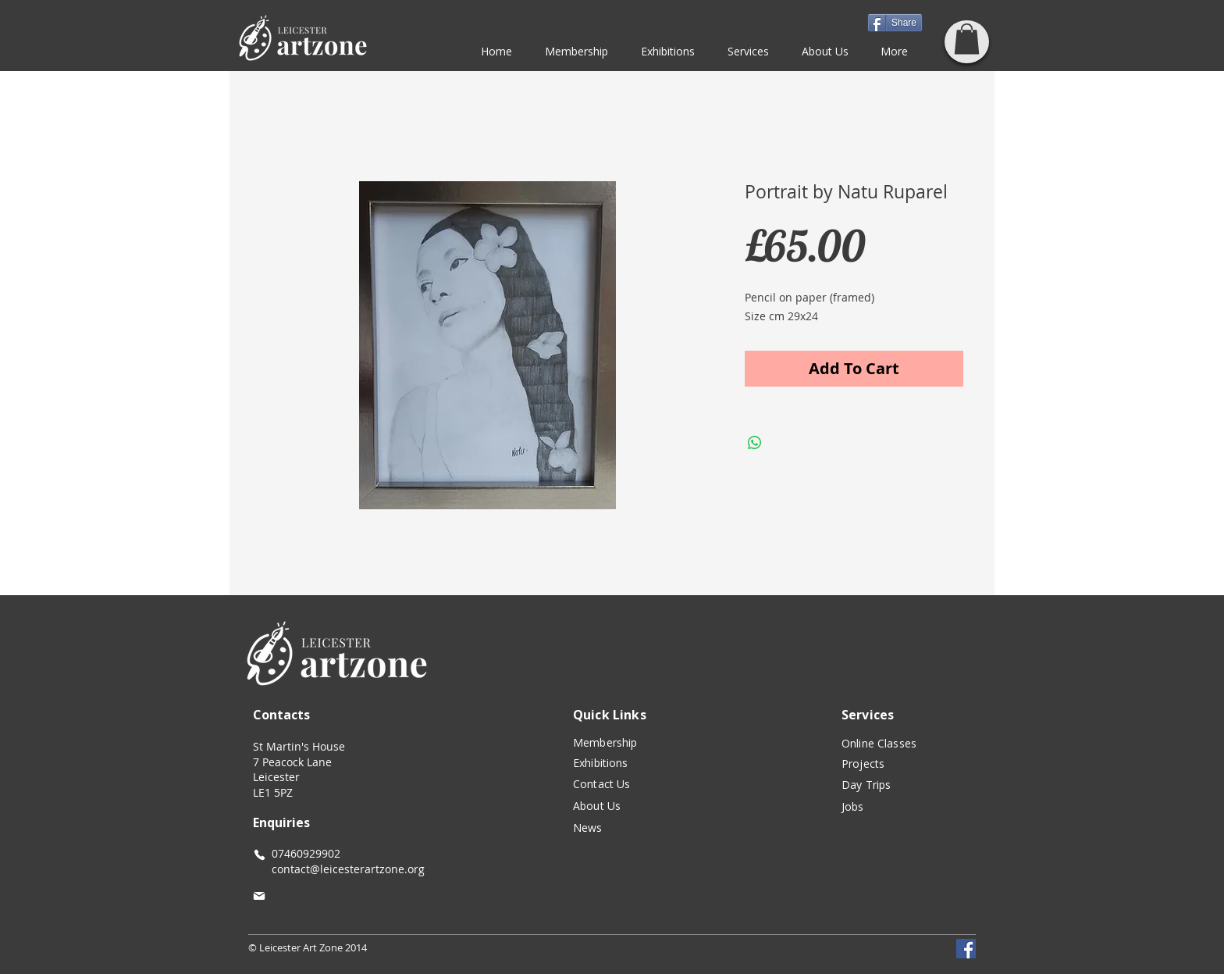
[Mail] (259, 896)
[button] (967, 38)
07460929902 (306, 853)
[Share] (895, 22)
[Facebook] (966, 948)
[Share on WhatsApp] (754, 442)
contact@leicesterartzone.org (339, 869)
